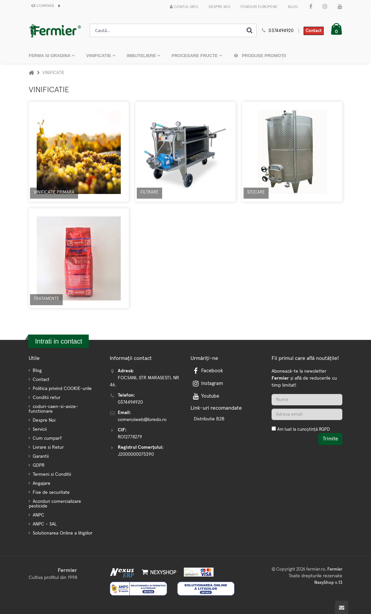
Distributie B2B (209, 419)
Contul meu (184, 7)
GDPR (39, 465)
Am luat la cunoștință (303, 429)
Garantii (41, 456)
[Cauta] (249, 30)
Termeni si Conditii (52, 474)
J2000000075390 (136, 454)
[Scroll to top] (341, 607)
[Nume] (307, 399)
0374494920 (281, 31)
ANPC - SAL (45, 524)
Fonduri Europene (259, 7)
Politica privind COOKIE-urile (62, 388)
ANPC (38, 515)
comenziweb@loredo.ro (142, 419)
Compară (45, 6)
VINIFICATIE (99, 55)
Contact (314, 31)
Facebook (207, 370)
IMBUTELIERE (142, 55)
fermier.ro (315, 569)
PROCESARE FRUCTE (195, 55)
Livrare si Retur (48, 447)
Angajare (41, 483)
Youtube (205, 396)
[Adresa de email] (307, 414)
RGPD (324, 429)
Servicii (40, 429)
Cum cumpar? (47, 438)
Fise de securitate (51, 492)
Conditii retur (46, 397)
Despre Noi (219, 7)
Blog (293, 7)
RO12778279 (130, 437)
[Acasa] (31, 73)
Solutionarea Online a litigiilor (62, 533)
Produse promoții (260, 55)
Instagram (207, 383)
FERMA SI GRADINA (50, 55)
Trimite (330, 438)
